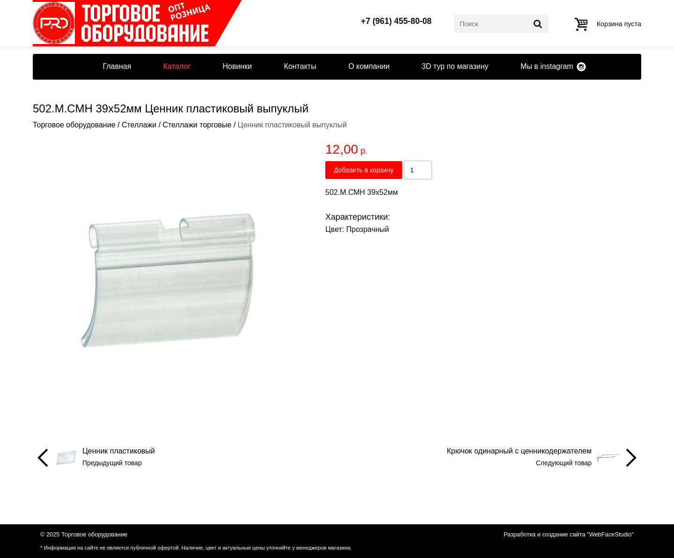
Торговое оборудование (74, 125)
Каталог (176, 66)
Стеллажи (139, 125)
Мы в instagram (546, 66)
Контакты (300, 66)
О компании (368, 66)
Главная (117, 66)
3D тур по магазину (455, 66)
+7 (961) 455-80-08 (396, 21)
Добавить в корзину (364, 170)
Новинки (237, 66)
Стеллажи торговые (197, 125)
